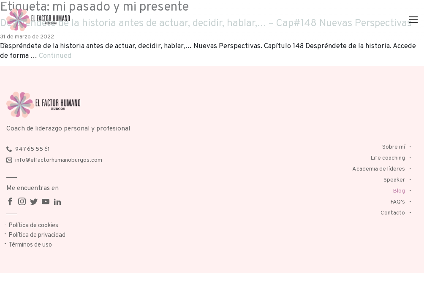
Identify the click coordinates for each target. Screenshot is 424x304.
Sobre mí (393, 147)
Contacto (393, 213)
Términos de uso (30, 245)
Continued (55, 56)
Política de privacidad (36, 235)
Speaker (394, 180)
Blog (399, 191)
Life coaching (387, 158)
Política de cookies (33, 226)
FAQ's (397, 202)
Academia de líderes (378, 169)
